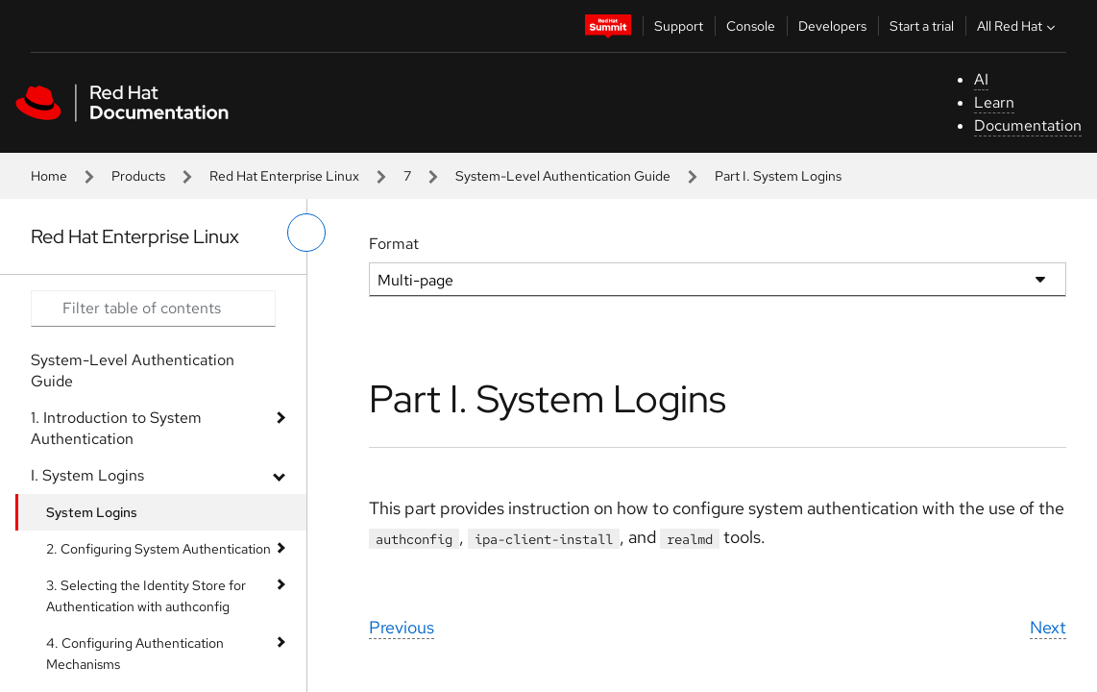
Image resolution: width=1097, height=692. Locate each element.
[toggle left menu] (306, 232)
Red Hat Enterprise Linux (284, 176)
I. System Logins (87, 475)
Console (750, 26)
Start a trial (922, 26)
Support (678, 26)
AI (981, 79)
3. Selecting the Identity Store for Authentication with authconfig (146, 596)
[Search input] (153, 308)
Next (1048, 627)
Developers (832, 26)
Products (138, 176)
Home (49, 176)
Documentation (1028, 125)
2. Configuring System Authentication (158, 548)
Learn (994, 102)
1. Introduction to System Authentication (116, 428)
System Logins (91, 512)
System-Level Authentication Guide (562, 176)
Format (394, 244)
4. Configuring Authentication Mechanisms (135, 653)
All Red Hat (1018, 26)
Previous (401, 627)
